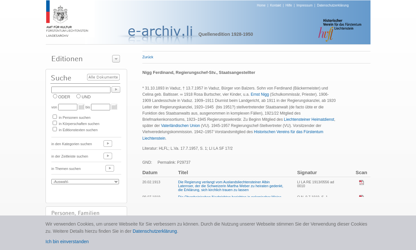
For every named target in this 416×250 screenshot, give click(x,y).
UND (86, 96)
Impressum (304, 5)
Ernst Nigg (260, 94)
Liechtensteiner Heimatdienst (309, 119)
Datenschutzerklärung (332, 5)
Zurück (147, 57)
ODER (64, 96)
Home (261, 5)
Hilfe (289, 5)
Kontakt (275, 5)
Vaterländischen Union (180, 125)
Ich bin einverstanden (67, 241)
